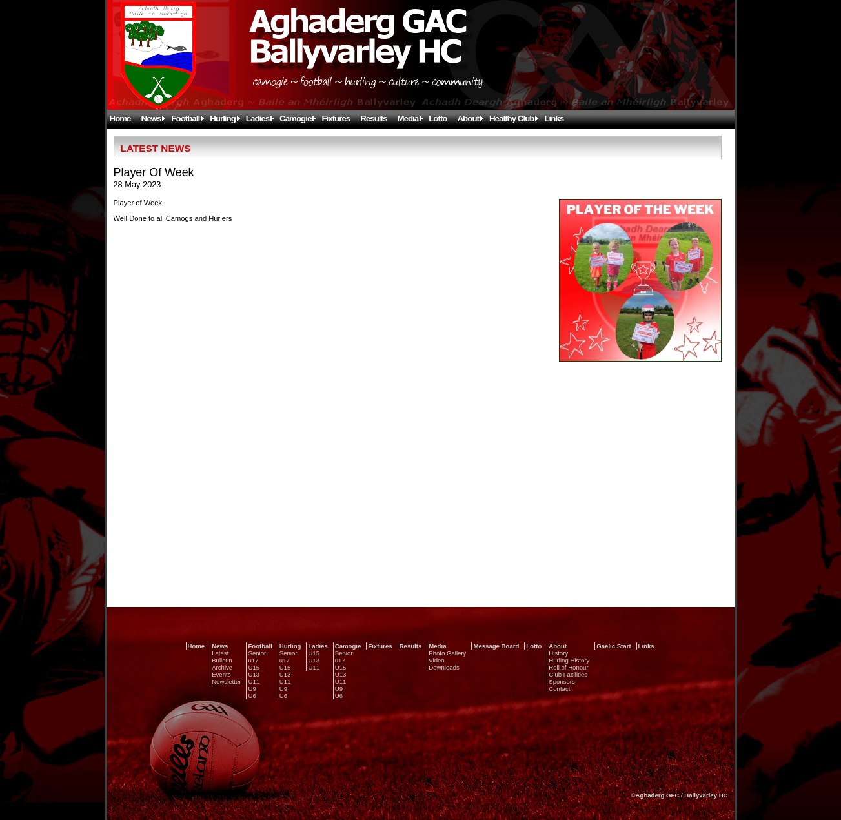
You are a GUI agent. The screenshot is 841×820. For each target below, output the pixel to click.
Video (436, 660)
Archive (222, 667)
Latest (220, 653)
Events (221, 674)
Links (553, 118)
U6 (252, 695)
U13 (253, 674)
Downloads (444, 667)
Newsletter (226, 681)
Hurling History (569, 660)
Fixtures (335, 118)
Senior (257, 653)
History (558, 653)
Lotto (438, 118)
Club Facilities (568, 674)
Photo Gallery (447, 653)
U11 (253, 681)
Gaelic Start (613, 646)
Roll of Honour (568, 667)
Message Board (496, 646)
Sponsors (562, 681)
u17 (253, 660)
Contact (559, 688)
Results (373, 118)
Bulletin (222, 660)
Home (120, 118)
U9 (252, 688)
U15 (253, 667)
